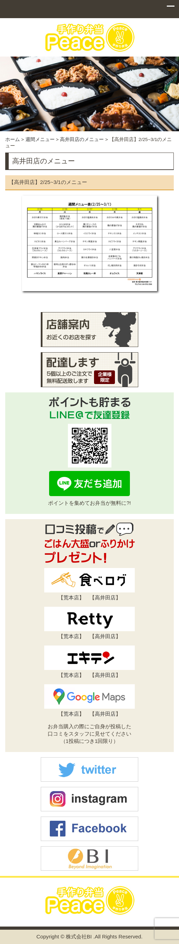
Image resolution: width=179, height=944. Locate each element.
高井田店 (105, 597)
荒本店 (71, 597)
